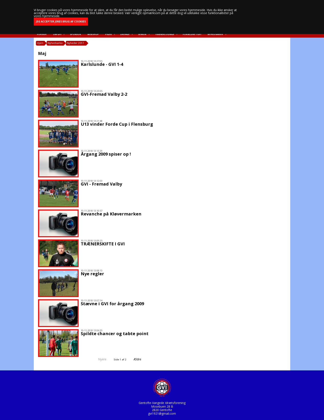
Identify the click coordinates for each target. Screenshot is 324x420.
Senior (143, 34)
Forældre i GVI (192, 34)
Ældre (140, 359)
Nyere (99, 359)
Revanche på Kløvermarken (111, 214)
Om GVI (58, 34)
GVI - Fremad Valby (101, 184)
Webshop (93, 34)
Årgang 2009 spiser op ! (106, 154)
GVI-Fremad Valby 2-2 (104, 94)
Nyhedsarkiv (216, 34)
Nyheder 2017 (75, 43)
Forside (42, 34)
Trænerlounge (165, 34)
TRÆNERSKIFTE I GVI (103, 244)
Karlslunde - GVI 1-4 (102, 64)
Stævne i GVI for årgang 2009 (112, 304)
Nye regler (92, 274)
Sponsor (75, 34)
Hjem (40, 43)
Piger (109, 34)
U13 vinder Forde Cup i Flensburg (117, 124)
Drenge (126, 34)
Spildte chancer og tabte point (115, 333)
